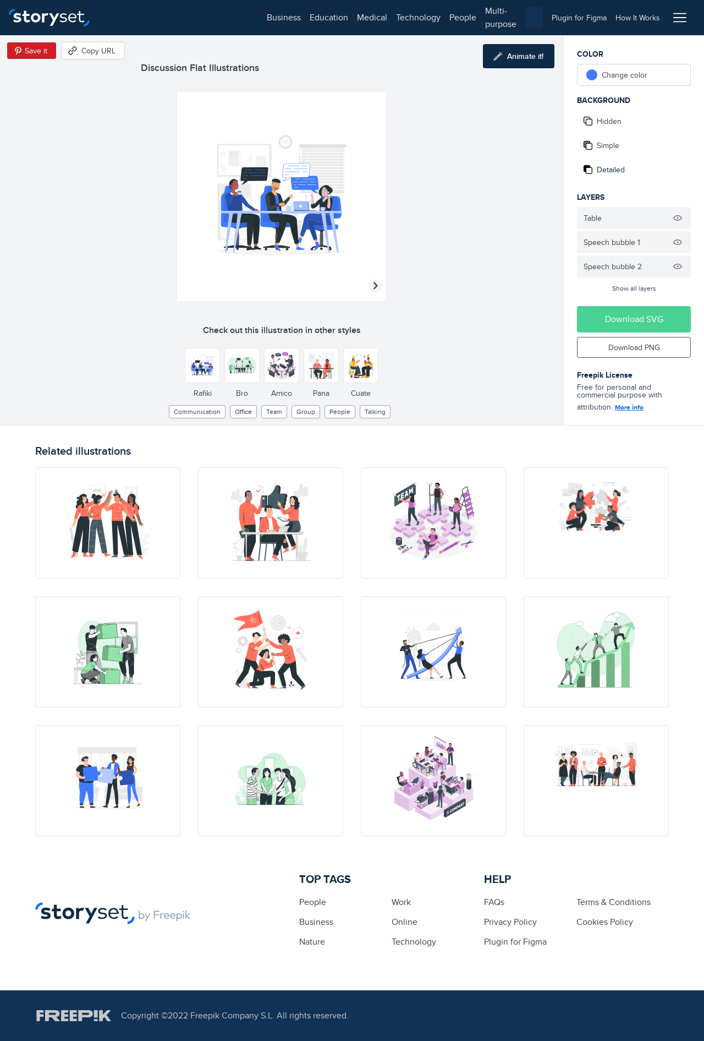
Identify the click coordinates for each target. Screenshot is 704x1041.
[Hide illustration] (677, 218)
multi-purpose (352, 17)
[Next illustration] (375, 285)
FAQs (494, 902)
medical (212, 17)
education (169, 17)
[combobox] (465, 18)
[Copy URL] (93, 50)
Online (404, 921)
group (305, 411)
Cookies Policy (604, 921)
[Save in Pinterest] (32, 50)
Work (401, 902)
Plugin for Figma (515, 941)
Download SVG (634, 319)
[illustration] (107, 523)
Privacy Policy (510, 921)
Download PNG (634, 347)
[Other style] (202, 365)
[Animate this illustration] (518, 56)
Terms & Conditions (613, 902)
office (243, 411)
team (274, 411)
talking (375, 411)
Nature (312, 941)
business (124, 17)
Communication (197, 411)
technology (259, 17)
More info (629, 407)
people (303, 17)
